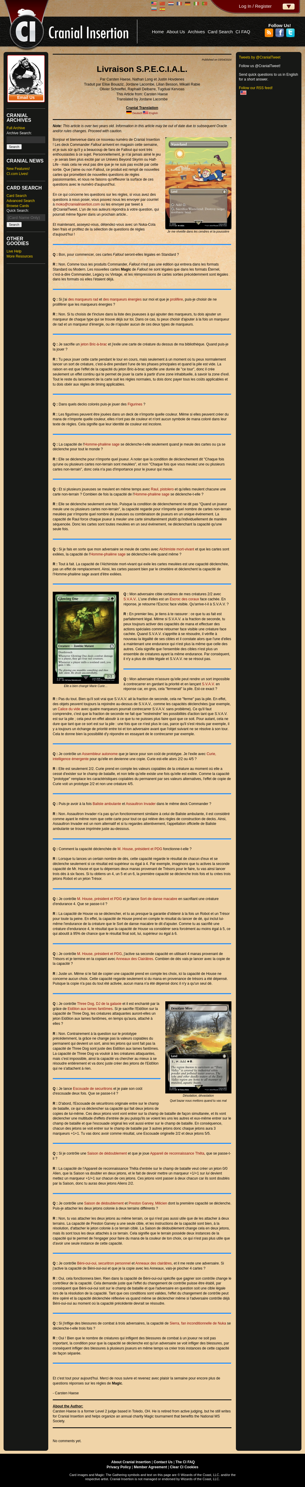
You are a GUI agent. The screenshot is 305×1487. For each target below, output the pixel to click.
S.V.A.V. (129, 599)
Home (158, 31)
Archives (196, 31)
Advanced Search (21, 201)
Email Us (26, 97)
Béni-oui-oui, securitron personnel (103, 1263)
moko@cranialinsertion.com (78, 204)
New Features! (18, 169)
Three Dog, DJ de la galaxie (99, 1004)
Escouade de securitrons (92, 1089)
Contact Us (163, 1462)
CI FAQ (243, 31)
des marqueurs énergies (122, 299)
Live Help (14, 251)
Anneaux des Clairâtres (134, 959)
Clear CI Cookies (184, 1467)
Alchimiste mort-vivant (176, 549)
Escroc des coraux (184, 599)
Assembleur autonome (100, 754)
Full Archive (16, 128)
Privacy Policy (119, 1467)
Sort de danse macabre (159, 899)
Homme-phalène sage (101, 444)
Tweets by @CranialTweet (260, 57)
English (153, 113)
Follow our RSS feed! (256, 88)
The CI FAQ (185, 1462)
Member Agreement (150, 1467)
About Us (175, 31)
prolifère (176, 299)
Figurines (134, 404)
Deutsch (137, 113)
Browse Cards (18, 206)
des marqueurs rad (83, 299)
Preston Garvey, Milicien (148, 1203)
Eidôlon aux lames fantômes (90, 1009)
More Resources (20, 256)
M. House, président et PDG (139, 849)
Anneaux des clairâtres (154, 1263)
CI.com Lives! (17, 174)
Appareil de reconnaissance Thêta (177, 1153)
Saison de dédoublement (107, 1153)
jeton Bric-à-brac (94, 344)
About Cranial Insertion (131, 1462)
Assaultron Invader (140, 804)
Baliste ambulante (107, 804)
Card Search (220, 31)
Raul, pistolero (162, 489)
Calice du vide (69, 709)
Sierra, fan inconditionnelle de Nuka (197, 1323)
